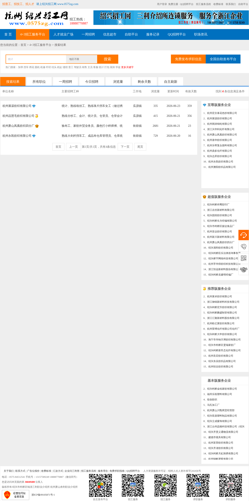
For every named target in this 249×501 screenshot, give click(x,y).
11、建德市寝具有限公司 (217, 438)
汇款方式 (58, 470)
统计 (101, 67)
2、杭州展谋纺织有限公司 (217, 118)
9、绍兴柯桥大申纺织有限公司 (220, 335)
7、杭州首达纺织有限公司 (217, 233)
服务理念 (103, 470)
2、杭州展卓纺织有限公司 (217, 297)
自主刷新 (170, 81)
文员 (90, 67)
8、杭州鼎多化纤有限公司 (217, 150)
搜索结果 (12, 81)
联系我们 (231, 4)
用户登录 (162, 4)
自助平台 (243, 4)
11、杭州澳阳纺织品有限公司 (219, 167)
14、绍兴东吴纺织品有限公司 (219, 362)
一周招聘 (88, 34)
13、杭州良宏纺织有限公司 (218, 357)
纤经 (48, 67)
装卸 (112, 67)
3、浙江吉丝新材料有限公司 (218, 211)
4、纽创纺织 (210, 401)
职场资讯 (200, 34)
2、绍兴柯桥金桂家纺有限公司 (220, 390)
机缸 (59, 67)
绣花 (31, 67)
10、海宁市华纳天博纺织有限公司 (222, 341)
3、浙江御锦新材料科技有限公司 (221, 303)
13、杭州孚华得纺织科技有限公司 (222, 265)
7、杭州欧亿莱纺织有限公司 (218, 324)
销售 (84, 67)
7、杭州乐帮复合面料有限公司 (220, 145)
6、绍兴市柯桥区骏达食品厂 (218, 227)
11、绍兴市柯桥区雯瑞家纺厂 (219, 346)
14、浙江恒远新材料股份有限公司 (222, 270)
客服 (95, 67)
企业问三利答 (72, 470)
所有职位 (39, 81)
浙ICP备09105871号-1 (43, 494)
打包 (106, 67)
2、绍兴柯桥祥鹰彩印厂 (216, 206)
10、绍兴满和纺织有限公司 (218, 249)
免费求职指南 (117, 470)
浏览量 (118, 81)
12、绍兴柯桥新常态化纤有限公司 (222, 351)
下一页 (125, 146)
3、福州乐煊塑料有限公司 (217, 395)
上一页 (73, 146)
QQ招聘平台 (186, 4)
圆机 (37, 67)
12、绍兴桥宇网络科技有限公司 (220, 259)
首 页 (8, 34)
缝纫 (65, 67)
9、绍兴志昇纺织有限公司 (217, 156)
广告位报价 (33, 470)
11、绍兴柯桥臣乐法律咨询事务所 (222, 254)
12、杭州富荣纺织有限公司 (218, 444)
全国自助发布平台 (223, 59)
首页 (58, 146)
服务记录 (153, 34)
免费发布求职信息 (188, 59)
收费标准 (218, 4)
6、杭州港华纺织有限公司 (217, 140)
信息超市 (109, 34)
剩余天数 (144, 81)
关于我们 (9, 470)
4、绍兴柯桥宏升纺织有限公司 (220, 308)
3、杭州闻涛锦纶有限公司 (217, 123)
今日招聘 (91, 81)
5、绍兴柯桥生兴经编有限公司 (220, 222)
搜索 (107, 59)
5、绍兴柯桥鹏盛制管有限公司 (220, 314)
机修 (42, 67)
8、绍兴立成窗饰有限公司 (217, 422)
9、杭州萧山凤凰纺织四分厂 (218, 243)
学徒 (118, 67)
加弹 (20, 67)
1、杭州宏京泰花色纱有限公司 (220, 113)
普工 (70, 67)
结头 (54, 67)
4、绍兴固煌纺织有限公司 (217, 216)
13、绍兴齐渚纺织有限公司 (218, 449)
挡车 (26, 67)
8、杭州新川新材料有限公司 (218, 238)
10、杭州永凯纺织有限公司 (218, 161)
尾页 (140, 146)
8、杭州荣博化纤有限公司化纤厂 (221, 330)
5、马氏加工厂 (211, 406)
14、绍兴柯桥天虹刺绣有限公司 (220, 454)
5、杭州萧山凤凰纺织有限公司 (220, 134)
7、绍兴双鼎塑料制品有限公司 (220, 417)
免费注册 (173, 4)
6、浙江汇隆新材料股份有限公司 (221, 319)
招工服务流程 (203, 4)
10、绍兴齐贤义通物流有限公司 (220, 433)
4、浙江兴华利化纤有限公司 (218, 129)
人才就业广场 (63, 34)
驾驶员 (77, 67)
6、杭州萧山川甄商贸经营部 (218, 411)
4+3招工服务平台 (32, 34)
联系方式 (20, 470)
